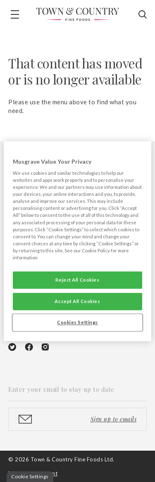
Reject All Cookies (77, 279)
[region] (77, 241)
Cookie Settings (30, 476)
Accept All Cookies (77, 301)
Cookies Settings (77, 322)
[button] (15, 14)
